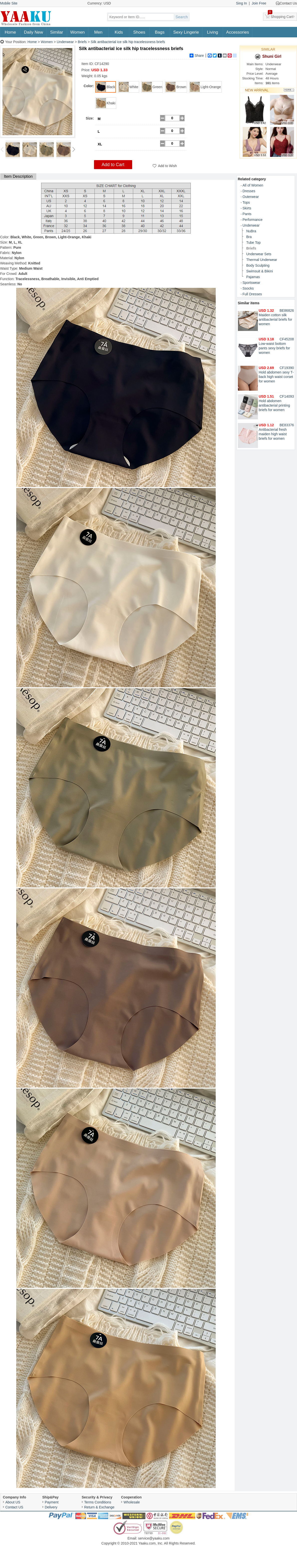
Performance (253, 220)
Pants (247, 214)
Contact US (14, 1507)
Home (10, 32)
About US (12, 1502)
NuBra (251, 231)
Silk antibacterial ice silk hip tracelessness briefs (128, 42)
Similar (56, 32)
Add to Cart (112, 164)
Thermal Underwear (261, 260)
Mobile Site (8, 3)
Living (212, 32)
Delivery (51, 1507)
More (289, 90)
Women (77, 32)
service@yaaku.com (154, 1538)
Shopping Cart (280, 16)
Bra (249, 237)
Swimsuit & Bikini (259, 271)
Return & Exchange (99, 1507)
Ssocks (248, 288)
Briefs (82, 42)
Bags (160, 32)
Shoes (139, 32)
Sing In (241, 3)
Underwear (65, 42)
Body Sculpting (258, 265)
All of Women (253, 185)
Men (98, 32)
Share (197, 56)
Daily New (33, 32)
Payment (52, 1502)
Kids (119, 32)
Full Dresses (252, 294)
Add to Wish (167, 166)
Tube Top (253, 243)
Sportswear (251, 283)
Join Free (259, 3)
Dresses (249, 191)
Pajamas (253, 277)
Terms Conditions (97, 1502)
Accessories (237, 32)
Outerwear (251, 197)
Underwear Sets (258, 254)
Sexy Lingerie (186, 32)
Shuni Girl (268, 56)
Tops (246, 202)
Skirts (247, 208)
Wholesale (132, 1502)
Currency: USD (99, 3)
